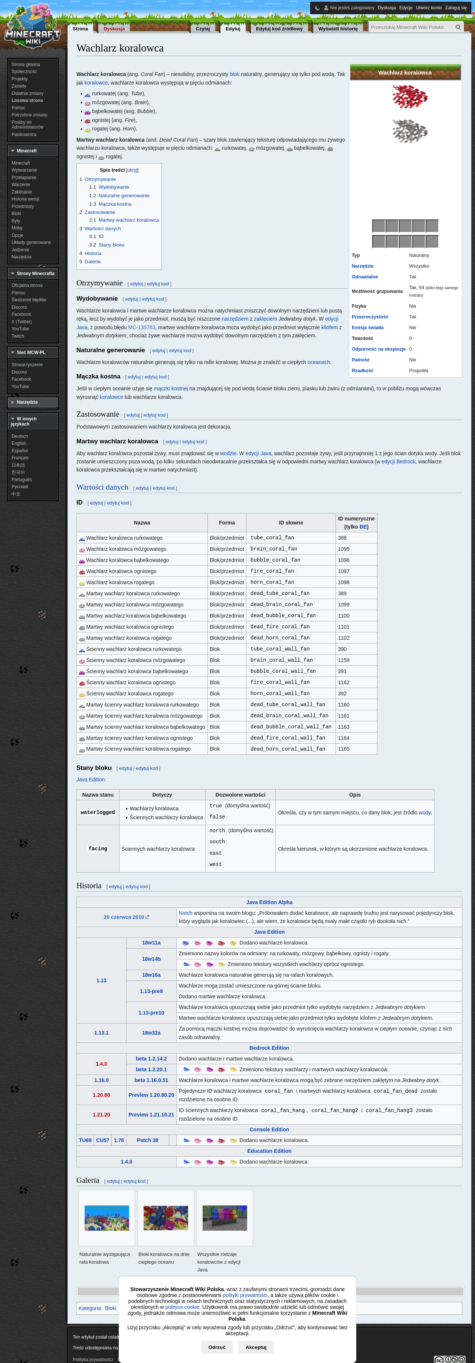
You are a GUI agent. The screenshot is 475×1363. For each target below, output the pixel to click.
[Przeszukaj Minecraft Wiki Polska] (416, 27)
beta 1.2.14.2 (151, 1049)
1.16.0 (101, 1070)
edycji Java (258, 453)
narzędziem (235, 319)
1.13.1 (101, 1023)
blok (234, 74)
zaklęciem (265, 319)
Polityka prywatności (93, 1349)
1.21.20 (101, 1104)
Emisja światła (368, 327)
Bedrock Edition (269, 1038)
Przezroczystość (370, 317)
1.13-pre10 (151, 1003)
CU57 (102, 1130)
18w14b (151, 949)
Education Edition (270, 1141)
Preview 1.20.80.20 (151, 1085)
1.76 (119, 1130)
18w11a (151, 933)
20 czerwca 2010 (124, 907)
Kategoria (90, 1298)
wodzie (228, 453)
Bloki (110, 1298)
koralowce (96, 83)
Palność (361, 360)
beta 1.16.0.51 (151, 1070)
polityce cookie (182, 1307)
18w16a (151, 965)
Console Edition (269, 1119)
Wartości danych (102, 487)
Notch (186, 903)
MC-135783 (141, 327)
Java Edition (90, 772)
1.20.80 (101, 1085)
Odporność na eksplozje (379, 349)
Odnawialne (365, 276)
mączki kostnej (171, 388)
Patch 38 (147, 1130)
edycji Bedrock (399, 461)
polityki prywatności (245, 1295)
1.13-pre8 (151, 982)
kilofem (329, 327)
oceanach (319, 362)
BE (363, 527)
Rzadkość (363, 370)
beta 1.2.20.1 (151, 1060)
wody (425, 805)
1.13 (101, 971)
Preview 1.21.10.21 (151, 1104)
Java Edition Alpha (269, 893)
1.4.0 (101, 1054)
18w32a (151, 1023)
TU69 (85, 1130)
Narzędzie (363, 266)
